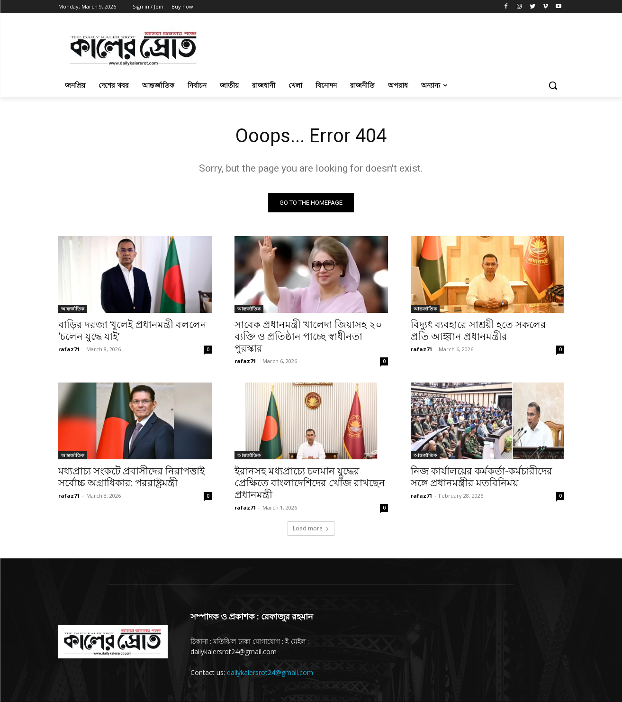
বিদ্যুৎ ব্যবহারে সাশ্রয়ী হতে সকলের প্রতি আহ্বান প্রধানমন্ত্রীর (478, 330)
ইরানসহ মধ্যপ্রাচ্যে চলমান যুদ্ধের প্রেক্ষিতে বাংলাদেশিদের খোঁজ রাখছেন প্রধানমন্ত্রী (309, 483)
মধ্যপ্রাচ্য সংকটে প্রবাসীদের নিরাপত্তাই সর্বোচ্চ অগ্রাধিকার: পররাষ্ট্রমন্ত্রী (131, 477)
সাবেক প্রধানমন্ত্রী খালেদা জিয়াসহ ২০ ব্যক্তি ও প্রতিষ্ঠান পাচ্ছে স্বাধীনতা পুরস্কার (308, 336)
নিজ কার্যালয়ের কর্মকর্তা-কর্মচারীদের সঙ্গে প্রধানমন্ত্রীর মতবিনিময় (481, 477)
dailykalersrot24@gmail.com (270, 672)
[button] (552, 85)
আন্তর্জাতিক (72, 308)
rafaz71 (69, 349)
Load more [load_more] (311, 528)
